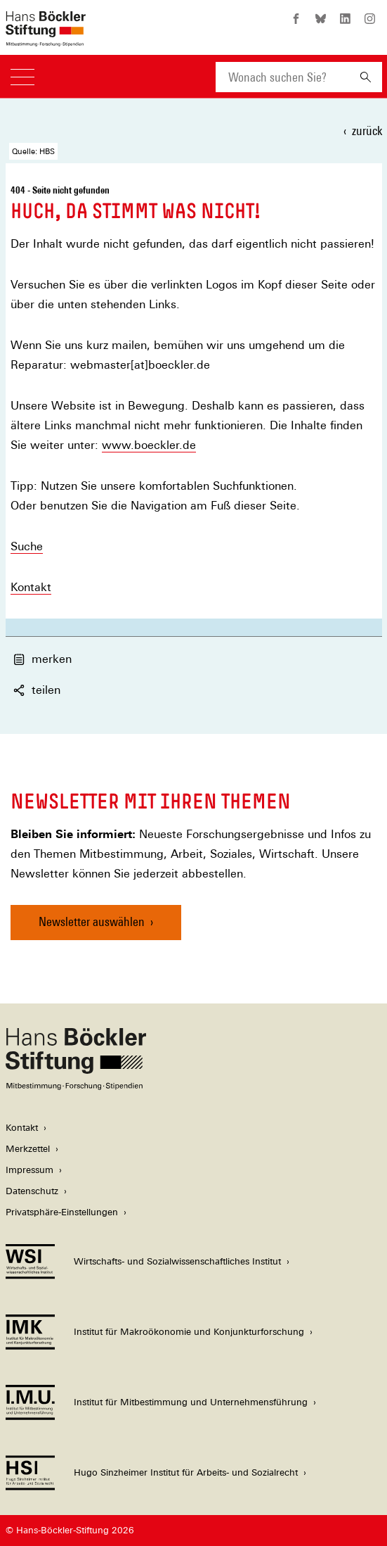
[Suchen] (365, 77)
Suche (27, 546)
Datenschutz (32, 1191)
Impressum (29, 1170)
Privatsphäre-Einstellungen (62, 1212)
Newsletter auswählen (92, 921)
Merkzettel (28, 1148)
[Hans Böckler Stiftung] (76, 1086)
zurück (367, 130)
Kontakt (31, 587)
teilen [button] (36, 690)
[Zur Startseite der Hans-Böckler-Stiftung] (46, 39)
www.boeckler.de (149, 445)
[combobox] (282, 77)
